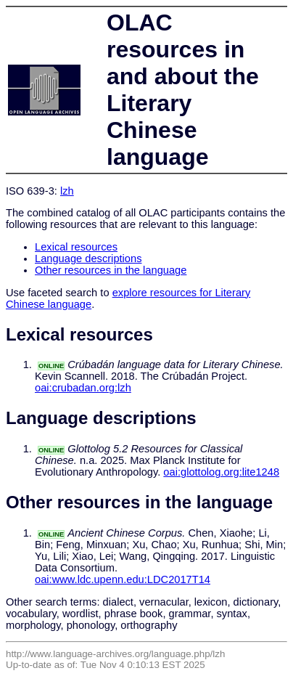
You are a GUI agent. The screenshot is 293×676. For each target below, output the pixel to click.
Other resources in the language (110, 270)
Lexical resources (76, 247)
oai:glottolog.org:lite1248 (221, 472)
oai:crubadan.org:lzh (83, 388)
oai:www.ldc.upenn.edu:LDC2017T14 (122, 579)
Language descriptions (88, 258)
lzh (67, 191)
